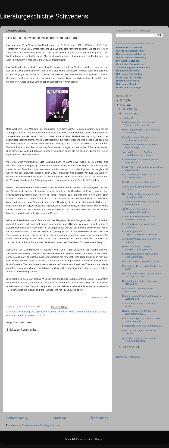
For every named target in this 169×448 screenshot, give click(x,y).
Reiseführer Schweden (129, 47)
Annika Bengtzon (25, 311)
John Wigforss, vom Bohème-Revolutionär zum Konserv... (138, 153)
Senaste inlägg (17, 418)
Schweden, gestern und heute (133, 67)
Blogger (99, 439)
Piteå (101, 45)
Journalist (62, 311)
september (129, 346)
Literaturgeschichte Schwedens (44, 16)
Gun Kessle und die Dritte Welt (138, 182)
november (128, 113)
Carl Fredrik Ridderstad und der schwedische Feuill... (138, 218)
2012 (123, 105)
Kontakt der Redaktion (128, 357)
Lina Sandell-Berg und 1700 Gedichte (142, 326)
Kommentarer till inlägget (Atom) (42, 425)
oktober (127, 118)
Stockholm (75, 52)
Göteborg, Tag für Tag (128, 77)
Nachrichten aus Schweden (131, 54)
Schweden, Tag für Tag (129, 74)
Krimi (71, 311)
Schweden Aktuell (126, 84)
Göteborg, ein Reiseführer (131, 50)
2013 (123, 100)
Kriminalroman (83, 311)
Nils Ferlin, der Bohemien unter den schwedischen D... (140, 195)
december (128, 109)
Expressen (41, 311)
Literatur (96, 311)
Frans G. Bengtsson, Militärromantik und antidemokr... (141, 320)
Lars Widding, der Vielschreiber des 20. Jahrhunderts (141, 176)
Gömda (52, 311)
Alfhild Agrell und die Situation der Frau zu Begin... (140, 146)
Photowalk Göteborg (127, 60)
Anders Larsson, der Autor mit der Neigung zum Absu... (140, 339)
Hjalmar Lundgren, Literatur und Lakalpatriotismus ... (139, 312)
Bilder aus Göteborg (127, 80)
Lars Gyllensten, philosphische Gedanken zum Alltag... (138, 138)
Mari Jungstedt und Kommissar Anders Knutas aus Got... (138, 123)
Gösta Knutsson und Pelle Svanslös (141, 261)
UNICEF (41, 315)
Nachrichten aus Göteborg (131, 57)
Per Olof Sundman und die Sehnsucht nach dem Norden (142, 275)
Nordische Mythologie (128, 87)
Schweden (29, 315)
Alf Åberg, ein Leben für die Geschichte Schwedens (136, 210)
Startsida (59, 418)
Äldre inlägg (99, 418)
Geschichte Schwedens (129, 64)
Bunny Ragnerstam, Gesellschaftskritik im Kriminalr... (140, 233)
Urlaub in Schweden (127, 70)
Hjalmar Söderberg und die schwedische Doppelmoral (137, 248)
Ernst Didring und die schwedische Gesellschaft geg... (140, 255)
